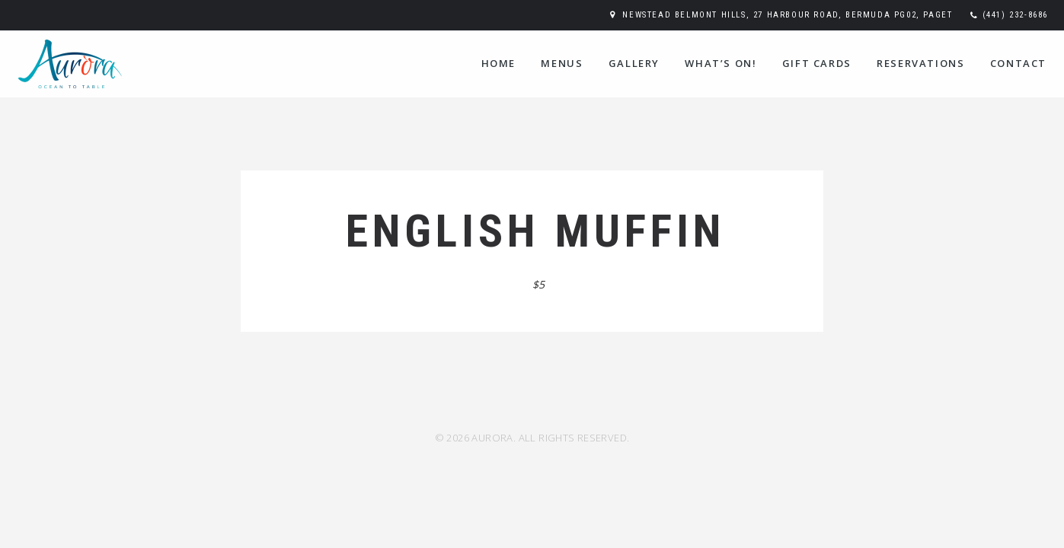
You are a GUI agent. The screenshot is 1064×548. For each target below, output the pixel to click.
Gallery (634, 63)
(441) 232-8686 (1015, 15)
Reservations (920, 63)
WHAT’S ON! (720, 63)
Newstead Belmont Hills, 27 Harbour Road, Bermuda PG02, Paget (787, 15)
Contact (1018, 63)
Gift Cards (817, 63)
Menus (562, 63)
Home (498, 63)
